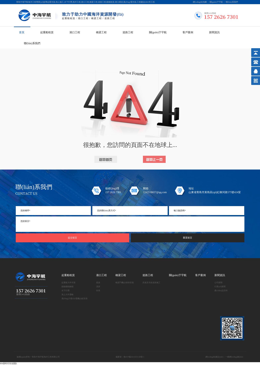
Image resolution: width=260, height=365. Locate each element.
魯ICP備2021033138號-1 (134, 357)
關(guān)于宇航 (216, 2)
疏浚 (98, 282)
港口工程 (74, 32)
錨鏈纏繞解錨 (67, 286)
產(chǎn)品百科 (221, 290)
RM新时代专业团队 (8, 363)
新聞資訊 (214, 32)
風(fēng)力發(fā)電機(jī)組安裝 (75, 298)
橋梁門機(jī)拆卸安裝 (124, 282)
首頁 (21, 32)
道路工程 (128, 32)
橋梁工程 (101, 32)
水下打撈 (65, 290)
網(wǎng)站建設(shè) (214, 357)
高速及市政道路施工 (151, 282)
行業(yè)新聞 (220, 286)
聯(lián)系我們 (232, 2)
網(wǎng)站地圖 (200, 2)
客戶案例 (188, 32)
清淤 (98, 286)
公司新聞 (218, 282)
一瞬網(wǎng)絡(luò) (234, 357)
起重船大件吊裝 (68, 282)
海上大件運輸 (67, 294)
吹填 (98, 290)
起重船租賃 (47, 32)
